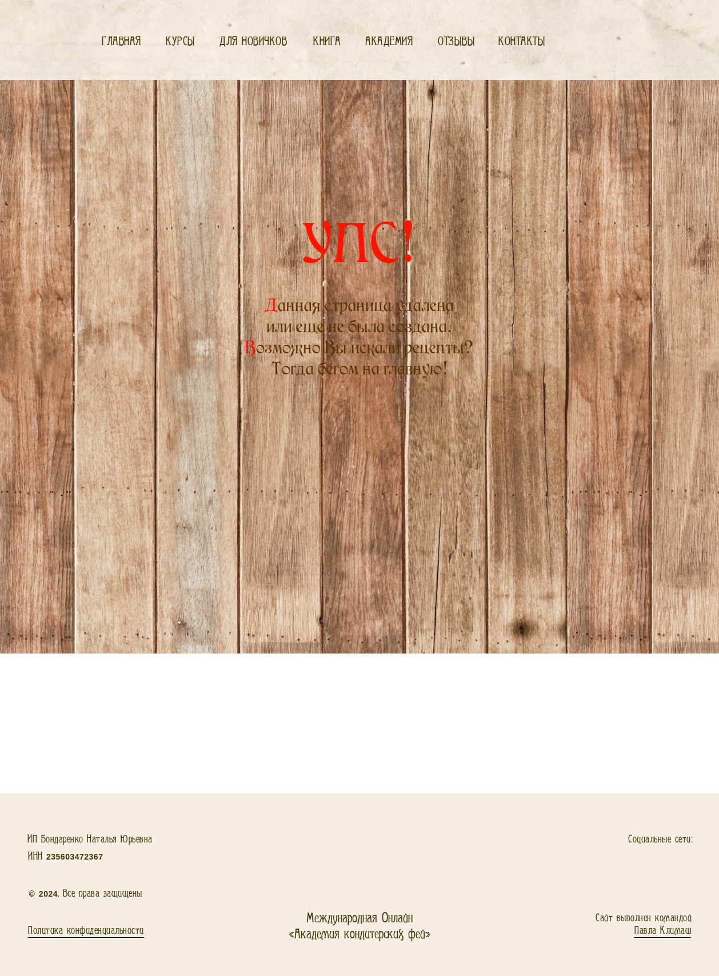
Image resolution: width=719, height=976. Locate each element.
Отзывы (456, 41)
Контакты (521, 41)
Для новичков (253, 41)
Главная (121, 41)
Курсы (180, 41)
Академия (389, 41)
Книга (327, 41)
